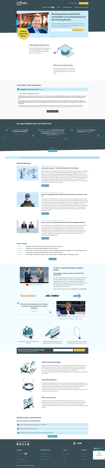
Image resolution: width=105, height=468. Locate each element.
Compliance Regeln (45, 453)
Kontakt (65, 459)
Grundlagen (66, 453)
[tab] (50, 36)
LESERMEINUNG (67, 7)
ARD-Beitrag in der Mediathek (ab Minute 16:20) (71, 318)
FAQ (64, 456)
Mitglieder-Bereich (73, 3)
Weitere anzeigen (51, 436)
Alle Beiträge (51, 259)
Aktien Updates (44, 459)
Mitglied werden (83, 3)
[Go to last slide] (15, 24)
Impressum (84, 459)
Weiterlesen (44, 185)
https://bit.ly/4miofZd (7, 157)
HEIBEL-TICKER (48, 7)
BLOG (58, 7)
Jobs (42, 461)
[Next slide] (90, 24)
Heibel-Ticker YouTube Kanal (34, 285)
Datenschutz (84, 456)
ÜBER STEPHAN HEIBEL (81, 7)
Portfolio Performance (46, 456)
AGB (82, 453)
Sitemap (65, 461)
